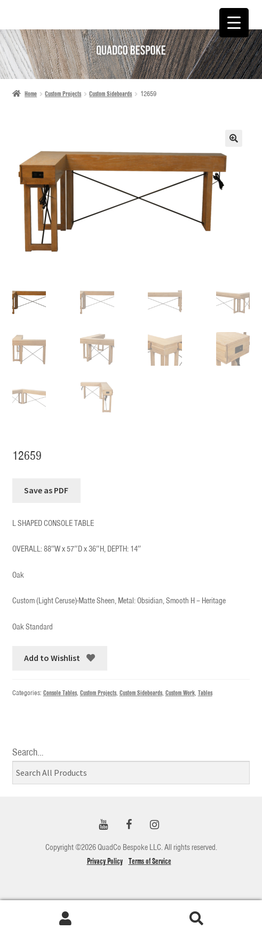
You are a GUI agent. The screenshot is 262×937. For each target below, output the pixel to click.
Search (197, 919)
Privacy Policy (105, 861)
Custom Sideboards (110, 93)
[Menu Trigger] (234, 22)
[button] (233, 138)
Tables (205, 692)
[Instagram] (154, 825)
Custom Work (180, 692)
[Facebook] (129, 825)
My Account (65, 919)
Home (31, 93)
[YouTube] (103, 825)
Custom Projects (63, 93)
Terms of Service (150, 861)
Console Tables (60, 692)
